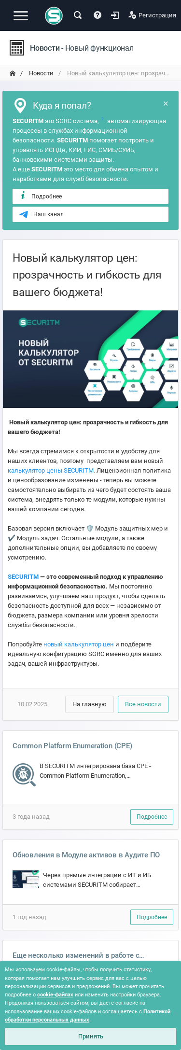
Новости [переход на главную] (41, 73)
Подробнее (40, 196)
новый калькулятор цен (78, 644)
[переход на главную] (12, 73)
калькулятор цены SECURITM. (51, 470)
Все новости (143, 704)
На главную (89, 704)
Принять (90, 1036)
